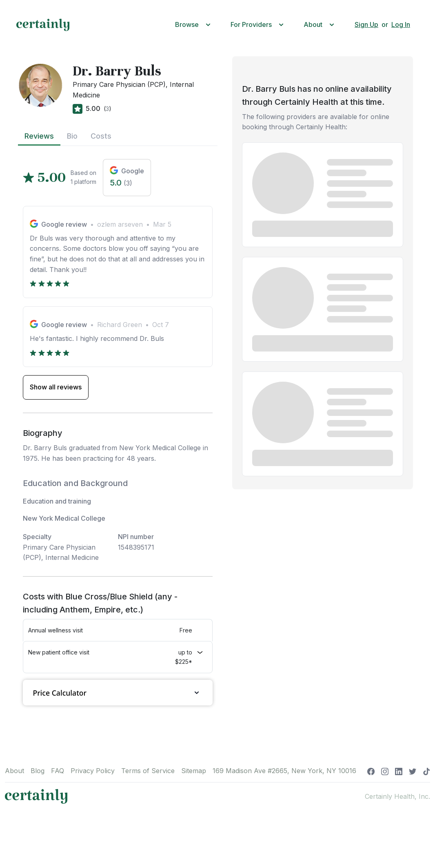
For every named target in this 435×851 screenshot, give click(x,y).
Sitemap (193, 771)
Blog (37, 771)
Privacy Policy (93, 771)
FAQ (57, 771)
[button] (194, 24)
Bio (72, 136)
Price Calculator (118, 692)
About (14, 771)
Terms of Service (148, 771)
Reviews (39, 136)
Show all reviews (56, 387)
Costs (101, 136)
